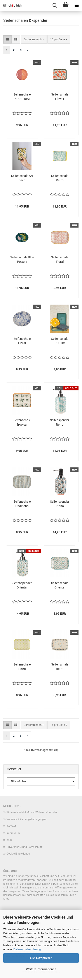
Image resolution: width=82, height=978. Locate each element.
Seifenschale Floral (59, 259)
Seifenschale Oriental (59, 585)
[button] (7, 39)
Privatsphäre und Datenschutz (24, 847)
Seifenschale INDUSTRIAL (22, 97)
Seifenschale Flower (59, 97)
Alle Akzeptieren (41, 958)
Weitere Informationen (41, 969)
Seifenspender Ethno (59, 504)
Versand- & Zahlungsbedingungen (27, 819)
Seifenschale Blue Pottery (22, 259)
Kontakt (11, 826)
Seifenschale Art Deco (22, 178)
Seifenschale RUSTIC (59, 341)
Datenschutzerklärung (27, 949)
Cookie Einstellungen (19, 853)
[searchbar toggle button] (54, 5)
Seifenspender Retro (59, 422)
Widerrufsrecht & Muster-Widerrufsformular (32, 812)
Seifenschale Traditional (22, 504)
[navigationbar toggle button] (76, 5)
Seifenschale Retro (59, 178)
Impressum (13, 833)
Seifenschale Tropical (22, 422)
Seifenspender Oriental (22, 585)
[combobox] (34, 39)
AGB (9, 840)
